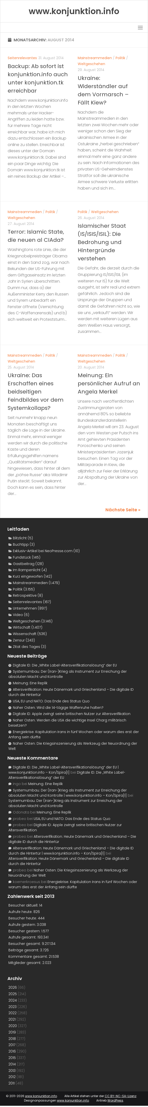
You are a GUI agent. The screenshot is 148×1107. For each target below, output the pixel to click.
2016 (12, 1051)
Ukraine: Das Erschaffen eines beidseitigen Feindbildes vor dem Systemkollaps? (36, 391)
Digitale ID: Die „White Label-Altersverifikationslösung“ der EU (65, 665)
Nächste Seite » (122, 510)
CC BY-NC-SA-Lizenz (120, 1096)
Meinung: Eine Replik (30, 683)
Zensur (19, 640)
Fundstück (22, 557)
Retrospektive (25, 595)
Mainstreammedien (95, 57)
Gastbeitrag (23, 563)
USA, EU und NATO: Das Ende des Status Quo (51, 701)
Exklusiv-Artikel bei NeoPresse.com (43, 550)
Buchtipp (21, 544)
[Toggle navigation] (140, 27)
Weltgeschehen (91, 63)
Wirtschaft (21, 627)
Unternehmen (25, 608)
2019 (12, 1032)
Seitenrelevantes (22, 57)
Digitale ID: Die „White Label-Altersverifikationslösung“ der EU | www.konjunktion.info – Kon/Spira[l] (63, 770)
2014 (12, 1064)
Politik (120, 57)
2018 (12, 1038)
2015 (12, 1057)
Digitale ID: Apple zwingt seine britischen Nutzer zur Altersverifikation (71, 713)
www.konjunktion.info (41, 1096)
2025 (12, 993)
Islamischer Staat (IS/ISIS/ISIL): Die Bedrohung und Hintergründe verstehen (102, 242)
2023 (12, 1006)
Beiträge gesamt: (24, 950)
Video (18, 614)
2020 (12, 1025)
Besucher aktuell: (23, 905)
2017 (11, 1044)
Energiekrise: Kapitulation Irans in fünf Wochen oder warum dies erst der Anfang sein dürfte (72, 884)
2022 (12, 1012)
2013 (12, 1070)
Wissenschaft (24, 633)
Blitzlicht (20, 538)
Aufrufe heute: (20, 911)
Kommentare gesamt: (28, 956)
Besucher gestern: (24, 931)
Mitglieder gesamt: (25, 962)
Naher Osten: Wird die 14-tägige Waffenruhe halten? (58, 707)
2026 (12, 987)
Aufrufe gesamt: (22, 937)
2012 (12, 1076)
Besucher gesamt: (25, 943)
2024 (12, 1000)
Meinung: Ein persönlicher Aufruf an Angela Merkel (109, 383)
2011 (11, 1083)
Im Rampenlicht (27, 569)
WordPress (115, 1100)
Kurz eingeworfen (28, 576)
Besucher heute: (23, 918)
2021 (12, 1019)
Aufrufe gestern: (22, 924)
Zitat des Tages (26, 646)
